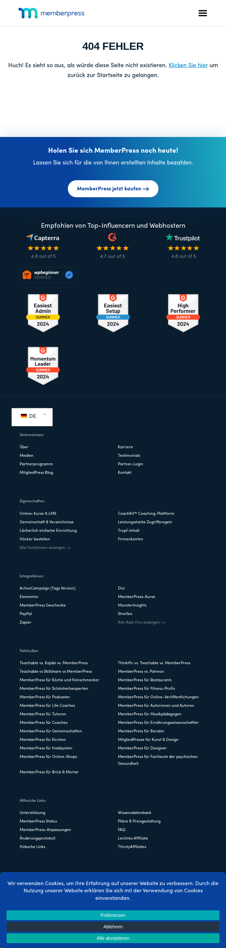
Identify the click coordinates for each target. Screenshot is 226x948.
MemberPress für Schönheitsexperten (54, 689)
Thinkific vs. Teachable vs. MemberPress (154, 663)
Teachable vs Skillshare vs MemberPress (56, 672)
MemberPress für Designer (142, 748)
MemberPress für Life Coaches (47, 706)
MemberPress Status (38, 821)
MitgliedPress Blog (36, 473)
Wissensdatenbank (134, 813)
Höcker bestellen (35, 539)
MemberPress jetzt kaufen (113, 189)
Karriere (125, 447)
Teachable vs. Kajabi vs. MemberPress (54, 663)
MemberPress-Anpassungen (45, 830)
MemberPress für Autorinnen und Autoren (156, 706)
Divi (121, 588)
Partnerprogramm (36, 464)
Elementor (29, 597)
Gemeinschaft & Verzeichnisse (47, 522)
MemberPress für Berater (141, 731)
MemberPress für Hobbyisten (46, 748)
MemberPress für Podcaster (45, 697)
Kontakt (125, 473)
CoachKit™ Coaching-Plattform (146, 514)
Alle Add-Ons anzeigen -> (141, 623)
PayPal (26, 614)
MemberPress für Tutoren (43, 714)
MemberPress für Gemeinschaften (51, 731)
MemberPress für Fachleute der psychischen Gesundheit (158, 760)
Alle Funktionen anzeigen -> (45, 548)
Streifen (125, 614)
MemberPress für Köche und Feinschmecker (59, 680)
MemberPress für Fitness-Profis (146, 689)
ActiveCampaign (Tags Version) (47, 588)
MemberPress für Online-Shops (48, 757)
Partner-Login (130, 464)
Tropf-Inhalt (129, 531)
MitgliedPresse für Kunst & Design (148, 740)
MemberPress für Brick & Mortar (49, 772)
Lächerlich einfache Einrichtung (48, 531)
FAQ (121, 830)
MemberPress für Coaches (43, 723)
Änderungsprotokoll (37, 839)
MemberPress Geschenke (43, 606)
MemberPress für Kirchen (43, 740)
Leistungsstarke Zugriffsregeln (145, 522)
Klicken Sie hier (188, 66)
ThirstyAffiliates (132, 847)
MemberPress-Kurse (136, 597)
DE (28, 416)
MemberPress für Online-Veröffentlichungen (158, 697)
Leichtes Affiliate (133, 839)
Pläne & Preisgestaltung (139, 821)
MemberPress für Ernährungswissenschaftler (158, 723)
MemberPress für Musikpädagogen (149, 714)
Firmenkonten (130, 539)
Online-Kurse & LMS (38, 514)
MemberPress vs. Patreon (141, 672)
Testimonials (129, 456)
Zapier (25, 623)
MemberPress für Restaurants (145, 680)
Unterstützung (32, 813)
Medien (26, 456)
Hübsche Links (32, 847)
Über (24, 447)
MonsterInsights (132, 606)
